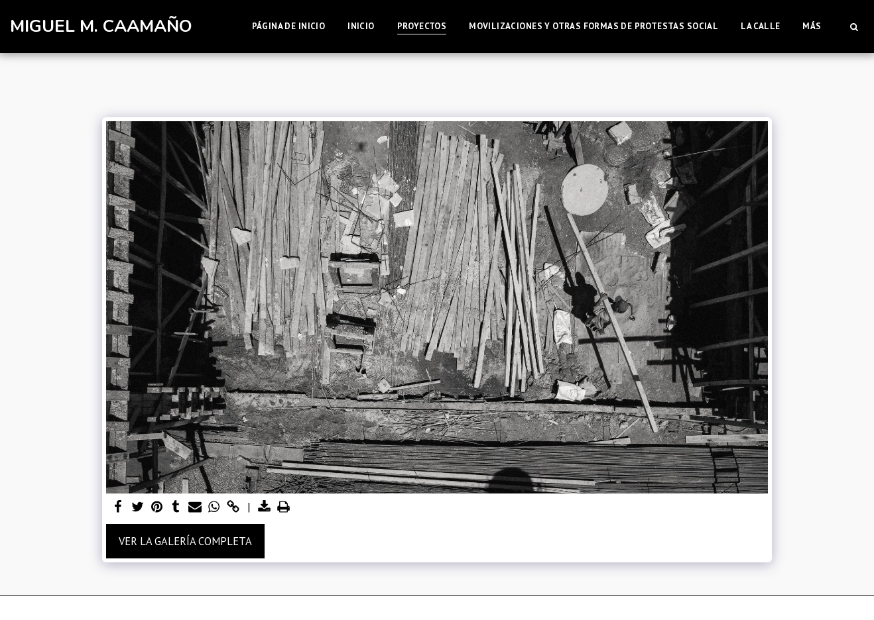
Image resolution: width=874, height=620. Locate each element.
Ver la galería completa (185, 541)
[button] (853, 26)
